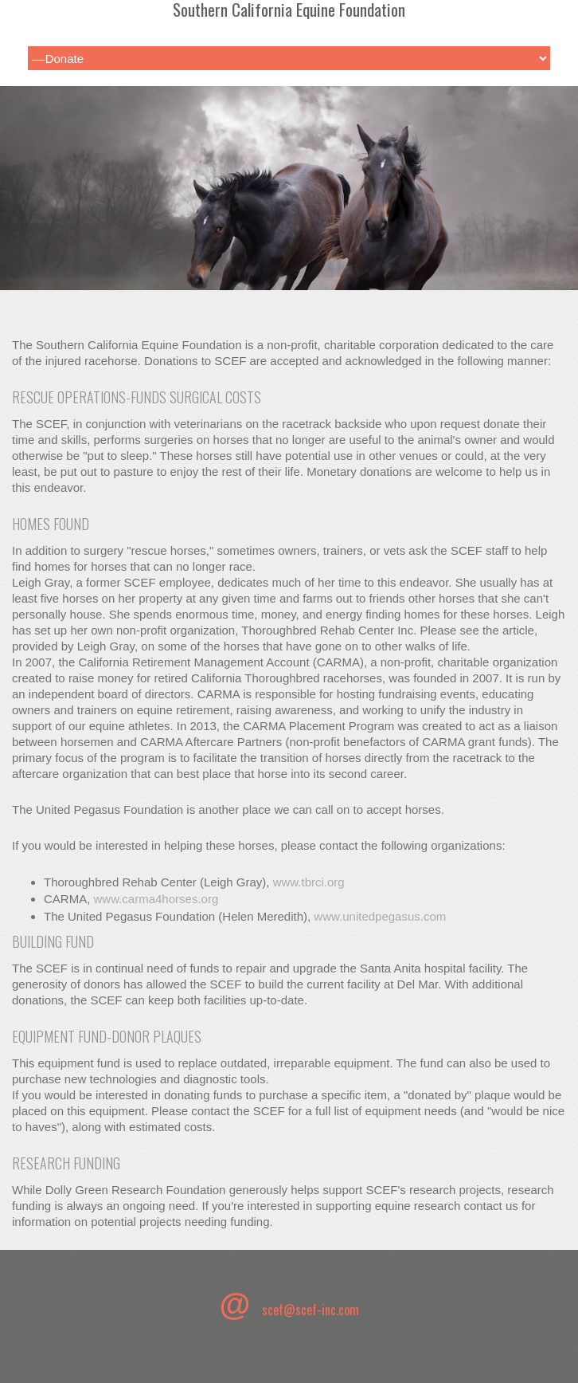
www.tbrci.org (309, 882)
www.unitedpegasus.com (380, 916)
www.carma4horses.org (156, 899)
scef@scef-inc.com (310, 1309)
